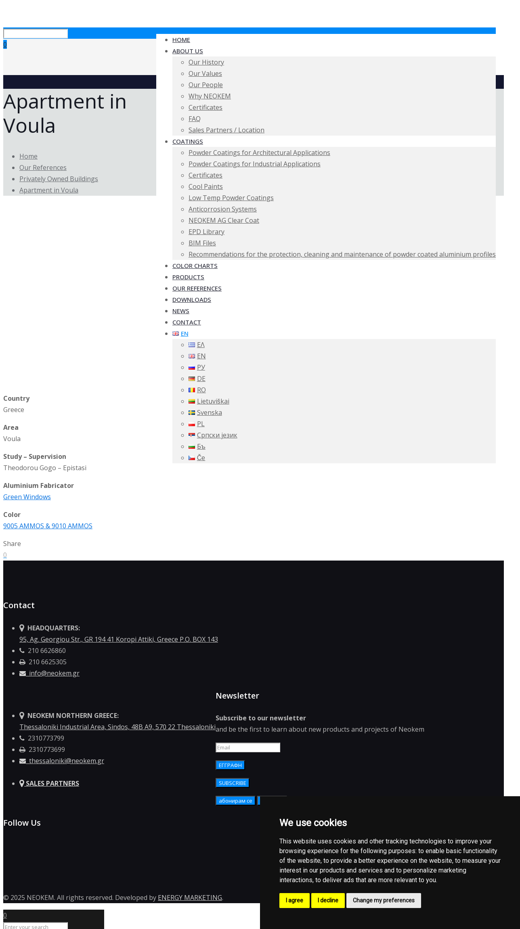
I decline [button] (328, 900)
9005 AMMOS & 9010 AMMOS (47, 525)
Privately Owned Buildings (58, 178)
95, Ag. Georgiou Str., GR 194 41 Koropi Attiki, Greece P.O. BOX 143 (118, 639)
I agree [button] (294, 900)
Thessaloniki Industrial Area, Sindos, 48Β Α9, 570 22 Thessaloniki (117, 726)
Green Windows (27, 496)
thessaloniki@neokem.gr (61, 760)
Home (28, 156)
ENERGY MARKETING (190, 897)
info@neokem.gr (49, 673)
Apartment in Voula (48, 190)
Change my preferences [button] (384, 900)
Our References (43, 167)
